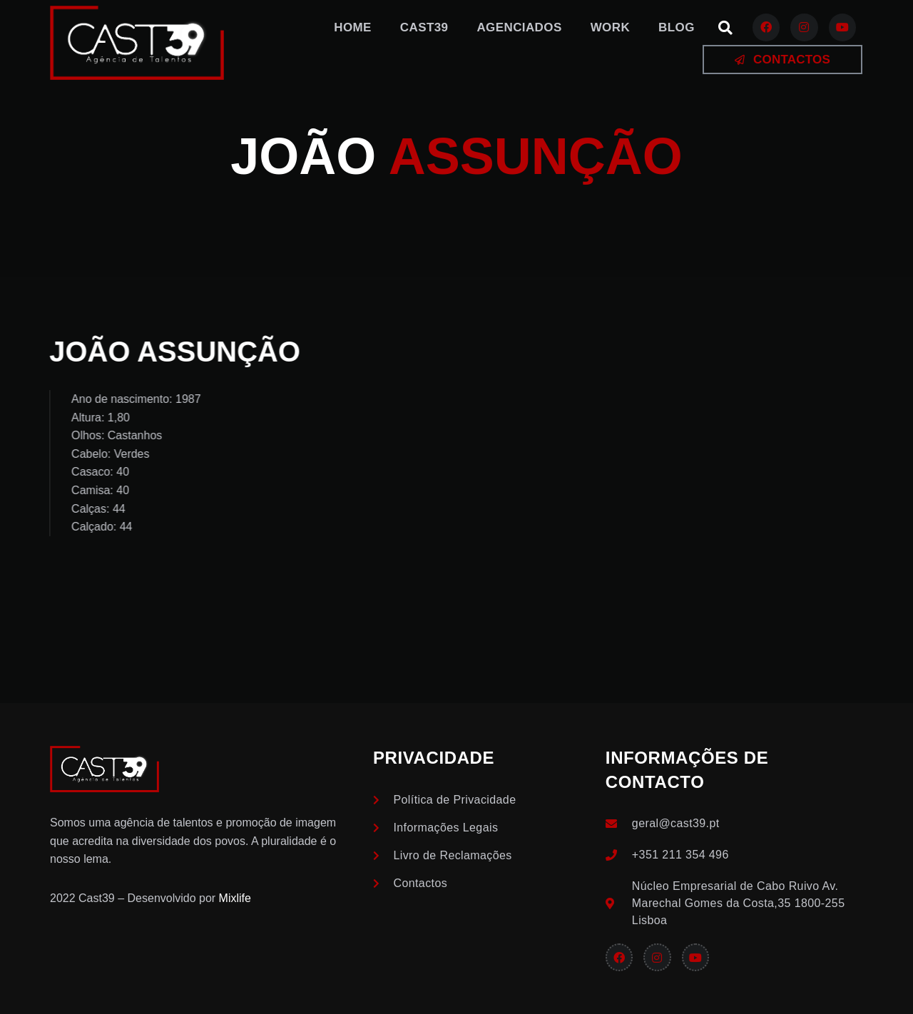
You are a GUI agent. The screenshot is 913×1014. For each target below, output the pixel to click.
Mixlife (235, 898)
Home (353, 27)
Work (610, 27)
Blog (676, 27)
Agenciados (518, 27)
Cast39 (424, 27)
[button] (725, 28)
